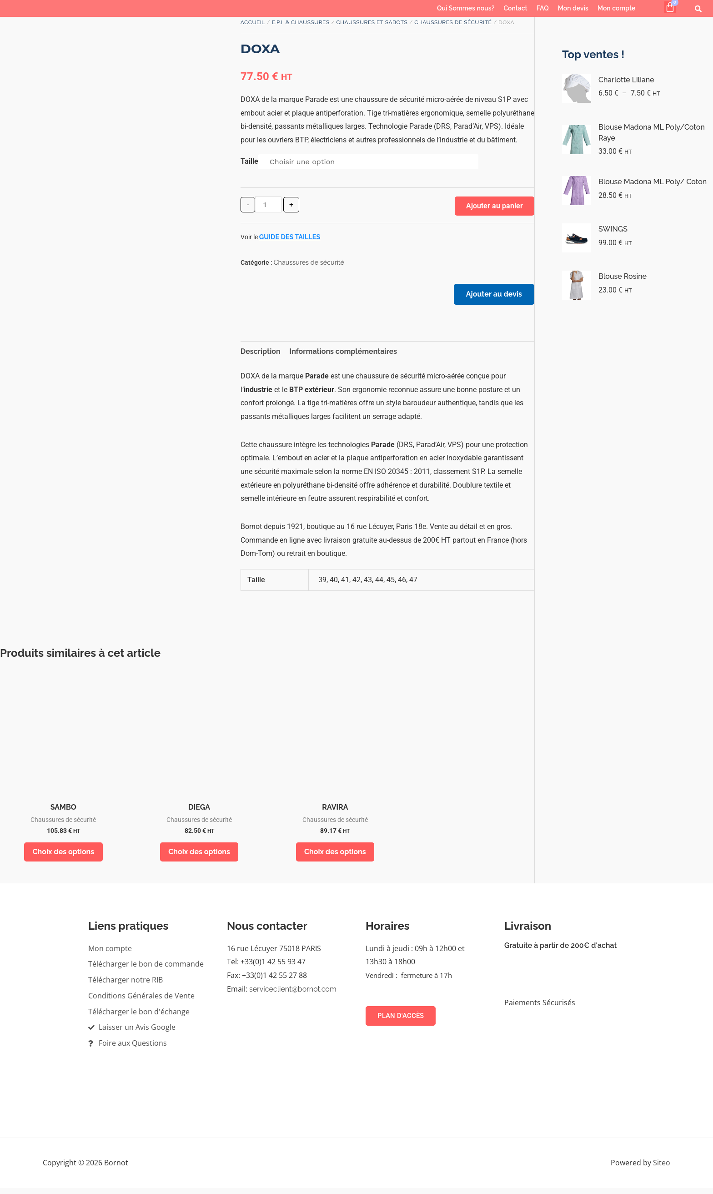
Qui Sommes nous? (465, 8)
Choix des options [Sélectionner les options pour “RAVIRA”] (335, 856)
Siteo (661, 1169)
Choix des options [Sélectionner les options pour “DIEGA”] (199, 856)
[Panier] (670, 7)
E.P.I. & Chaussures (301, 22)
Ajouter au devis (491, 296)
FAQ (543, 8)
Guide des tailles (290, 237)
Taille (249, 161)
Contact (515, 8)
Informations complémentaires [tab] (343, 355)
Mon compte (617, 8)
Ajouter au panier (494, 206)
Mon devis (573, 8)
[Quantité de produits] (268, 204)
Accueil (253, 22)
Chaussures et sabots (372, 22)
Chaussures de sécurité (453, 22)
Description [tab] (261, 355)
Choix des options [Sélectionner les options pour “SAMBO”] (64, 856)
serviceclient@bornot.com (292, 995)
